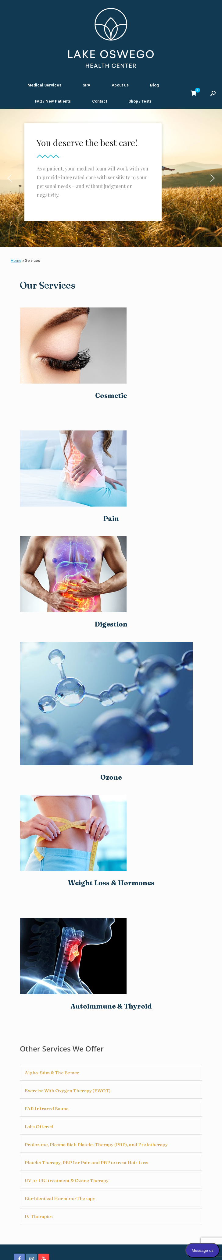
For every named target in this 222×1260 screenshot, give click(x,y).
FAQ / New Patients (53, 101)
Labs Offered (39, 1126)
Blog (154, 85)
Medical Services (44, 85)
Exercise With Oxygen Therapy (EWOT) (67, 1090)
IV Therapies (39, 1216)
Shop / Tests (140, 101)
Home (16, 260)
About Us (120, 85)
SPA (86, 85)
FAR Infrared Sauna (47, 1108)
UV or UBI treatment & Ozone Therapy (67, 1180)
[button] (213, 93)
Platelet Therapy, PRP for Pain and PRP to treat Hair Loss (86, 1162)
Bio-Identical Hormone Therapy (60, 1198)
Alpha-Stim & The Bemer (52, 1073)
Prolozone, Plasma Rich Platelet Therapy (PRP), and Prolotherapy (96, 1144)
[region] (111, 178)
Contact (99, 101)
